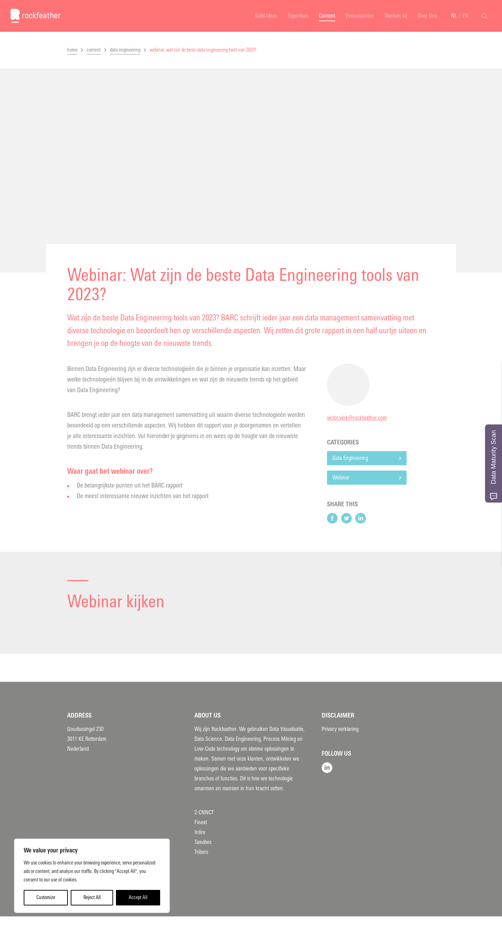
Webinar (341, 477)
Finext (200, 822)
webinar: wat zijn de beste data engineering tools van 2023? (203, 50)
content (94, 50)
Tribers (201, 852)
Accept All (138, 897)
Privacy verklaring (340, 729)
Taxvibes (202, 842)
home (72, 50)
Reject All (92, 897)
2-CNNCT (204, 812)
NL (454, 15)
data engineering (125, 50)
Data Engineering (350, 458)
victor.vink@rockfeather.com (357, 417)
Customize (45, 897)
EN (465, 15)
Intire (199, 832)
